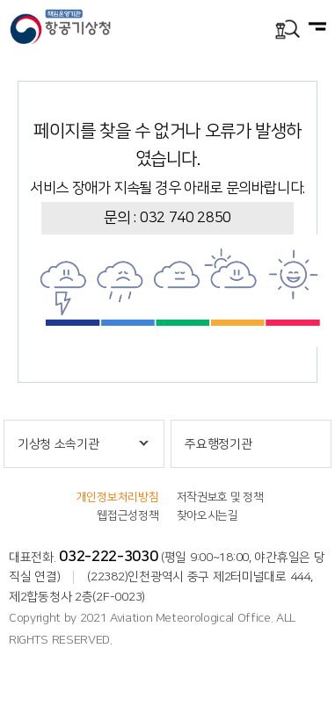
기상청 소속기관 (58, 444)
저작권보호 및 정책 (220, 497)
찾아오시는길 (207, 515)
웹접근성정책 (127, 515)
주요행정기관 (218, 444)
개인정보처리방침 (117, 497)
